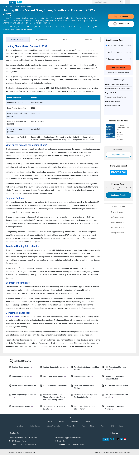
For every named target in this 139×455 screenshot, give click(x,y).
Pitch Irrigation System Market (24, 396)
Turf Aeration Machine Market (116, 386)
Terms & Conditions (88, 426)
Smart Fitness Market (22, 376)
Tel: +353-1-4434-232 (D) (62, 444)
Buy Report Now (118, 67)
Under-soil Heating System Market (84, 386)
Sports (119, 132)
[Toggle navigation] (127, 2)
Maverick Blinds (12, 317)
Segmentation (41, 40)
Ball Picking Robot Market (54, 376)
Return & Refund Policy (53, 426)
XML (112, 426)
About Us (49, 421)
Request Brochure (118, 155)
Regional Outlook (110, 93)
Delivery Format (34, 426)
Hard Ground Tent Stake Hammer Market (114, 377)
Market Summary (17, 40)
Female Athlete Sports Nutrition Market (86, 368)
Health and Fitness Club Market (24, 386)
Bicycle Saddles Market (22, 406)
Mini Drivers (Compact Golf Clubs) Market (84, 407)
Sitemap (121, 426)
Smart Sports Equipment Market (114, 407)
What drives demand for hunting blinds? (117, 89)
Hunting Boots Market (22, 367)
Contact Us (74, 421)
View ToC (88, 40)
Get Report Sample (118, 195)
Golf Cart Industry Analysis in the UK (116, 396)
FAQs (65, 40)
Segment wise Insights (112, 101)
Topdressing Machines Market (55, 386)
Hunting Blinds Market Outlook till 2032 (117, 84)
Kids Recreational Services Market (115, 368)
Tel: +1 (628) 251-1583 (16, 444)
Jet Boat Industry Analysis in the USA (54, 407)
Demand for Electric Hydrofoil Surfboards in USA (85, 396)
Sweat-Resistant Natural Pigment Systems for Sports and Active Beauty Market (54, 397)
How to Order (19, 426)
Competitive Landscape (112, 105)
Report (11, 6)
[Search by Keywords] (107, 2)
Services (61, 421)
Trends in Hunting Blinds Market (115, 97)
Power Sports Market (83, 376)
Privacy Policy (71, 426)
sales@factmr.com (30, 444)
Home (5, 6)
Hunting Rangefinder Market (55, 367)
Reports (87, 421)
